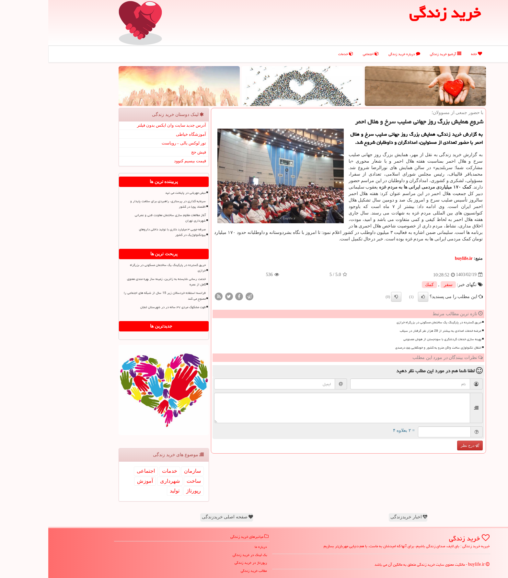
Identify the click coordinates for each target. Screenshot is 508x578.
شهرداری (122, 481)
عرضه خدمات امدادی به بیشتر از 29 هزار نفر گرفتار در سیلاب (392, 331)
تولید (126, 490)
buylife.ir (415, 258)
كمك (381, 284)
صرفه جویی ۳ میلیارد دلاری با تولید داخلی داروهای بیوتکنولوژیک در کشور (124, 232)
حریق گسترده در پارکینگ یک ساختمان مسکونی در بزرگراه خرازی (390, 322)
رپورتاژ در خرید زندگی (202, 562)
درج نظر (421, 445)
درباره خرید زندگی (356, 54)
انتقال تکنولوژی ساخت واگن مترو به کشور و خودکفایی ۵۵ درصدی (390, 347)
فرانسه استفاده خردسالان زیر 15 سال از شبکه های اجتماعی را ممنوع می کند (116, 296)
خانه (428, 54)
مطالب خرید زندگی (205, 570)
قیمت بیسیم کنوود (142, 160)
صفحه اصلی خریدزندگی (179, 516)
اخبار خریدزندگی (360, 516)
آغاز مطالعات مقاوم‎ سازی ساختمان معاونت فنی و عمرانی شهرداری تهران (122, 218)
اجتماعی (322, 54)
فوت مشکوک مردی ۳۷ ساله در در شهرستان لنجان (124, 307)
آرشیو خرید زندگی (397, 54)
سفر (400, 284)
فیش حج (150, 152)
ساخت (145, 481)
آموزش (97, 481)
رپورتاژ (145, 490)
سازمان (144, 471)
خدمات (297, 54)
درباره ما (212, 546)
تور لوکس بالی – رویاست (135, 143)
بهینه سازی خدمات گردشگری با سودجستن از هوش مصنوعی (394, 339)
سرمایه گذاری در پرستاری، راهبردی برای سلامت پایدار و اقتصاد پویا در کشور (119, 204)
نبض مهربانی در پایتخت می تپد (137, 193)
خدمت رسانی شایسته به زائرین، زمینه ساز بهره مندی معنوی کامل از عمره (118, 282)
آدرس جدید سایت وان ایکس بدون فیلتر (123, 125)
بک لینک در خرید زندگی (201, 554)
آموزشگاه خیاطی (143, 134)
